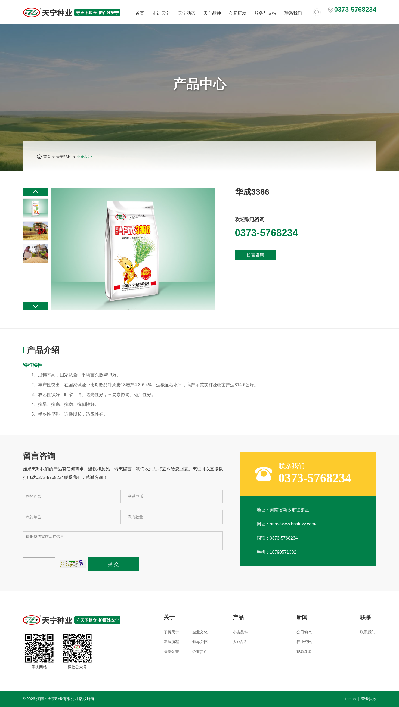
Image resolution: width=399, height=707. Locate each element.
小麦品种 (84, 156)
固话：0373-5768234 (277, 538)
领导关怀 (200, 642)
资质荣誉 (171, 651)
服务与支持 (265, 13)
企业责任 (200, 651)
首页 (139, 13)
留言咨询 (255, 255)
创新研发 (237, 13)
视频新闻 (304, 651)
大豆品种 (240, 642)
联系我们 (293, 13)
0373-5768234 (315, 478)
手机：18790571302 (276, 552)
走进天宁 (161, 13)
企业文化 (200, 632)
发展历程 (171, 642)
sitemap (349, 699)
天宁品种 (212, 13)
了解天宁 (171, 632)
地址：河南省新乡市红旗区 (283, 509)
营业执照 (368, 699)
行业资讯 (304, 642)
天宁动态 (186, 13)
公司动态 (304, 632)
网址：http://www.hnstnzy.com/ (286, 524)
